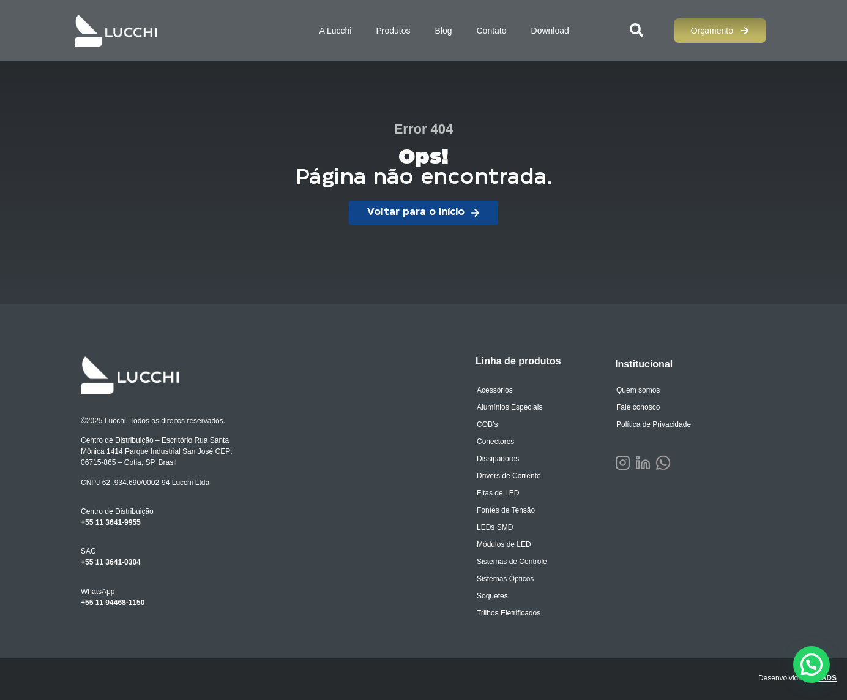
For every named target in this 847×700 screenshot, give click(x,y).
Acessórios (495, 390)
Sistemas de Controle (512, 561)
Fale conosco (638, 407)
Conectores (495, 441)
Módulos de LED (504, 544)
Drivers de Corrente (509, 476)
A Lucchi (335, 31)
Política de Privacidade (653, 424)
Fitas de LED (498, 493)
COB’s (487, 424)
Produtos (393, 31)
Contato (491, 31)
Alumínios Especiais (509, 407)
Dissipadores (498, 458)
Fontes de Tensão (506, 510)
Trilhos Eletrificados (508, 613)
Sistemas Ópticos (505, 578)
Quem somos (638, 390)
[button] (811, 664)
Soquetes (492, 596)
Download (550, 31)
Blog (443, 31)
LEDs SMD (495, 527)
